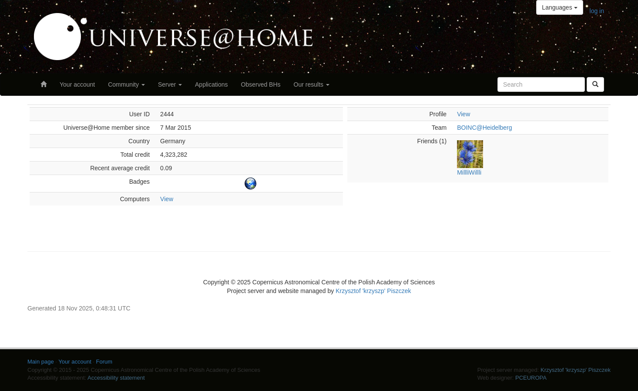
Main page (40, 361)
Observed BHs (261, 84)
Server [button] (170, 84)
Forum (104, 361)
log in (597, 10)
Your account (77, 84)
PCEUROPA (531, 377)
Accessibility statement (116, 377)
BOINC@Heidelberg (484, 127)
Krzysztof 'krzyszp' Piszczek (373, 290)
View (166, 199)
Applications (211, 84)
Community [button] (126, 84)
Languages (559, 7)
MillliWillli (469, 172)
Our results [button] (311, 84)
